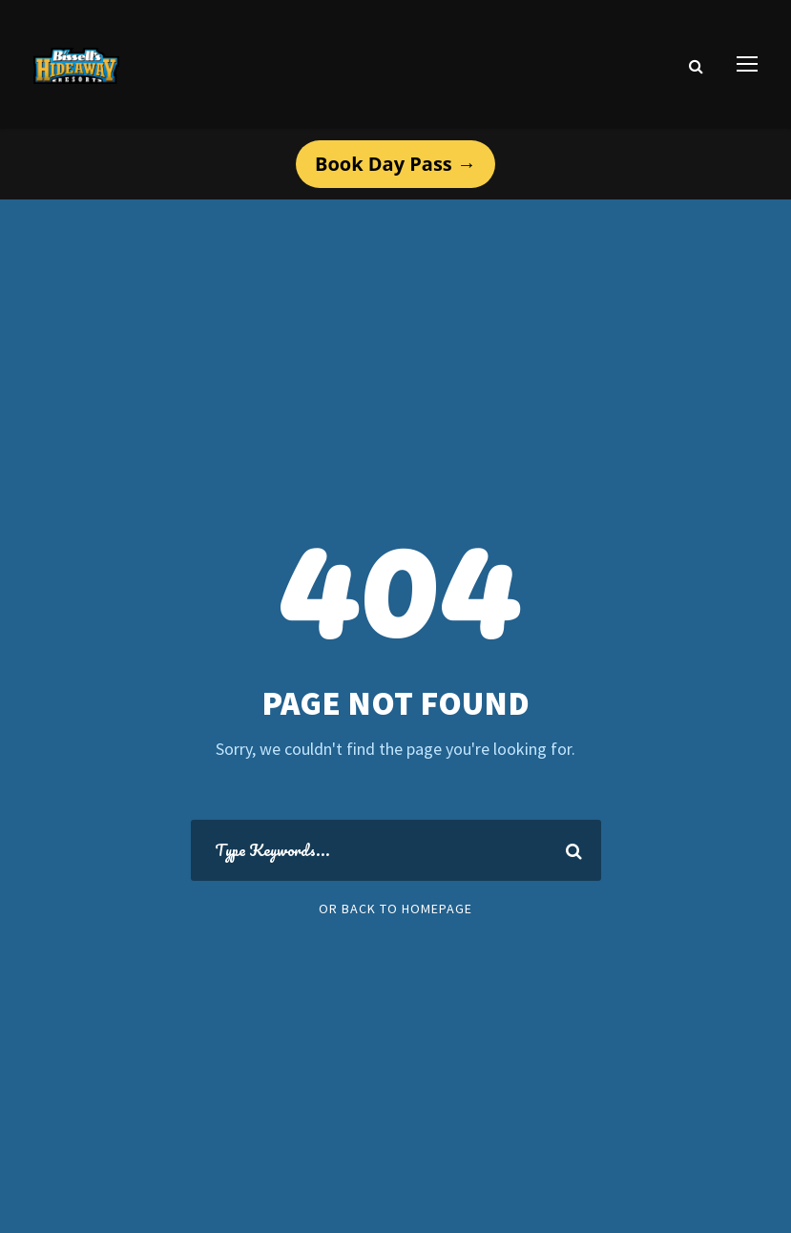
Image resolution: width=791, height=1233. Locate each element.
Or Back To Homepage (395, 908)
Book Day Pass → (395, 164)
